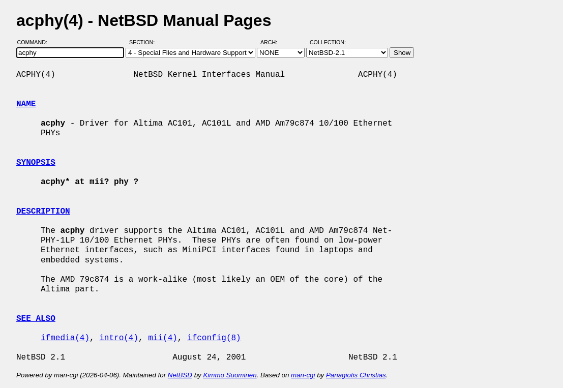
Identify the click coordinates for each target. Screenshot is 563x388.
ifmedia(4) (65, 338)
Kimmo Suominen (229, 375)
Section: (144, 42)
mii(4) (162, 338)
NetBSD (180, 375)
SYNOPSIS (35, 162)
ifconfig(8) (214, 338)
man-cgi (303, 375)
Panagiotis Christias (356, 375)
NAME (26, 104)
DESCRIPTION (43, 211)
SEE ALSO (35, 318)
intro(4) (118, 338)
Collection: (328, 42)
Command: (35, 42)
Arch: (273, 42)
